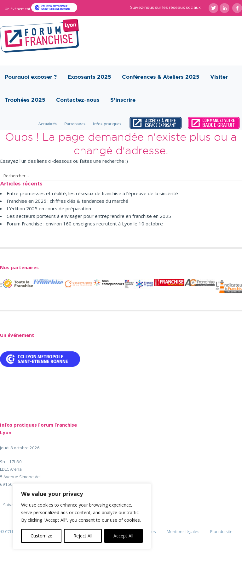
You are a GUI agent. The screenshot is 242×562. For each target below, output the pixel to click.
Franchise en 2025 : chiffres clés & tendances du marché (67, 201)
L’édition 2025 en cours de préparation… (51, 208)
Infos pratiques (107, 124)
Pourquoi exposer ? (31, 77)
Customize (41, 536)
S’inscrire (122, 100)
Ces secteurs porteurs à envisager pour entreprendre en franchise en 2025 (89, 216)
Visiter (219, 77)
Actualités (47, 124)
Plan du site (221, 531)
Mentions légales (183, 531)
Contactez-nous (78, 100)
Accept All (123, 536)
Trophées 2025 (25, 100)
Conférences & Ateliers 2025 (160, 77)
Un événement (18, 8)
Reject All (82, 536)
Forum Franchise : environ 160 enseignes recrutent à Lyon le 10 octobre (85, 223)
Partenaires (74, 124)
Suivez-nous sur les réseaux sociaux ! (166, 7)
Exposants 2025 (89, 77)
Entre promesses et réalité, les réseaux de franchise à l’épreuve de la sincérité (92, 193)
